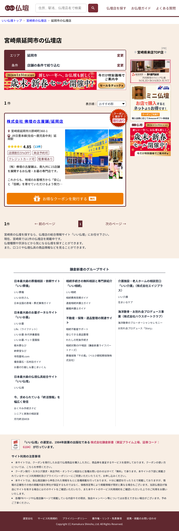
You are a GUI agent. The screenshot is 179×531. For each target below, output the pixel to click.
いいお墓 (19, 323)
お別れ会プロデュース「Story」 (136, 328)
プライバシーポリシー (74, 518)
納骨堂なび (20, 350)
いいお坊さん (21, 297)
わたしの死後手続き (77, 339)
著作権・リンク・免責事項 (107, 518)
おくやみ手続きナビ (25, 408)
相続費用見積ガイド (77, 297)
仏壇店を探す (116, 8)
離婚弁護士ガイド (76, 308)
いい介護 (123, 296)
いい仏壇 (19, 387)
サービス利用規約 (47, 518)
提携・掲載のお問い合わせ (141, 518)
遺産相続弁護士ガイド (78, 303)
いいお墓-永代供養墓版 (27, 334)
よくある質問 (166, 8)
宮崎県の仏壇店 (36, 20)
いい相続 (71, 292)
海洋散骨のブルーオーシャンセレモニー (140, 322)
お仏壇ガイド (141, 8)
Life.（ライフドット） (26, 329)
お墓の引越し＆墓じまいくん (30, 367)
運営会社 (28, 518)
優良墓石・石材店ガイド (27, 361)
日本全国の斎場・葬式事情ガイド (32, 303)
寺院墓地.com (21, 356)
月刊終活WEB (21, 419)
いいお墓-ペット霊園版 (27, 339)
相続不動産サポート (77, 329)
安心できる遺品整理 (77, 334)
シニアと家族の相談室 (26, 413)
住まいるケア (125, 302)
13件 (38, 146)
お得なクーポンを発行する (65, 198)
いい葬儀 (19, 292)
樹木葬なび (20, 345)
